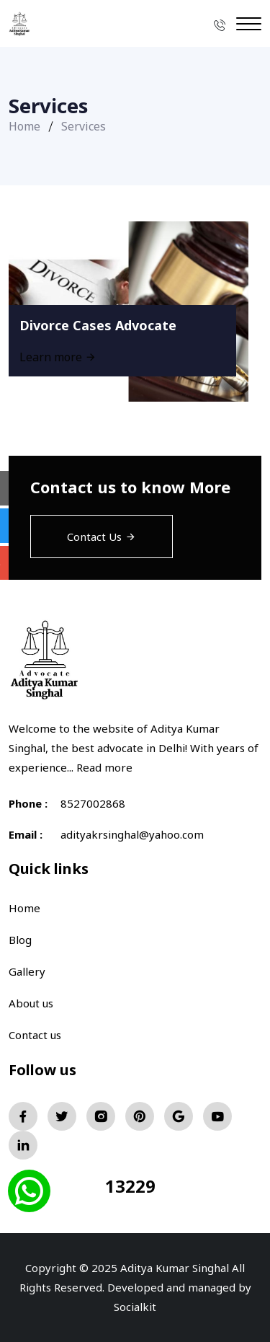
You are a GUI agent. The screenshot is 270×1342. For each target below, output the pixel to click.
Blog (20, 939)
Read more (104, 767)
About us (31, 1003)
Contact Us (101, 536)
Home (24, 126)
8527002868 (92, 803)
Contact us (35, 1035)
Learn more (57, 357)
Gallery (27, 971)
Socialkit (135, 1306)
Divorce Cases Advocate (97, 325)
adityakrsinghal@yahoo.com (132, 834)
